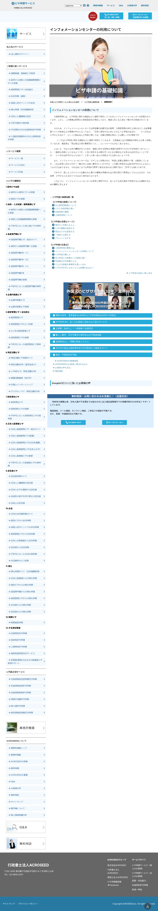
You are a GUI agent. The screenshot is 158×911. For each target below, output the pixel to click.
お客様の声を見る (61, 368)
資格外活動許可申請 (19, 699)
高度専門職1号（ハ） (19, 266)
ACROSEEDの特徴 (18, 761)
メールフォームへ (114, 422)
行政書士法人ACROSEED (28, 865)
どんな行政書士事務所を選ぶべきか (68, 264)
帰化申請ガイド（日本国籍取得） (25, 571)
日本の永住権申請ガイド (21, 514)
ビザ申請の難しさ (60, 254)
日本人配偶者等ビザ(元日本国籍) (24, 442)
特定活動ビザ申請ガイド (21, 358)
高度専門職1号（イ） (19, 253)
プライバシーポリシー (28, 904)
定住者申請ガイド (18, 476)
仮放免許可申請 (17, 640)
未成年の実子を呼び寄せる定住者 (25, 496)
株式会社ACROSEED (116, 865)
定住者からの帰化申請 (20, 612)
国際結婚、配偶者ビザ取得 (22, 73)
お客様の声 (132, 5)
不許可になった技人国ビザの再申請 (24, 227)
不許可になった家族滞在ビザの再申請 (24, 417)
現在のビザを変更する (62, 231)
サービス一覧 (16, 158)
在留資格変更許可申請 (20, 686)
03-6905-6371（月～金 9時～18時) (111, 16)
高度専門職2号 (16, 273)
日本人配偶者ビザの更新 (21, 456)
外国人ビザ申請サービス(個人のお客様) (64, 102)
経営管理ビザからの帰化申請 (23, 598)
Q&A (121, 5)
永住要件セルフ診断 (19, 560)
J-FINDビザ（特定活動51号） (23, 371)
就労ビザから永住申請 (20, 520)
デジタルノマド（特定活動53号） (25, 391)
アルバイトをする (60, 238)
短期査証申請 (16, 622)
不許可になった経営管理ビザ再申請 (24, 346)
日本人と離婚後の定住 (20, 116)
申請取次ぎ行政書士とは (63, 261)
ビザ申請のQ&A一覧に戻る (138, 273)
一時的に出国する (60, 235)
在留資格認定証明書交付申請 (23, 679)
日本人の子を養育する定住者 (23, 489)
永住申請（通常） (18, 96)
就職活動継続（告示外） (21, 378)
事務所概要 (98, 5)
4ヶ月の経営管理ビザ (19, 331)
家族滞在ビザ (16, 402)
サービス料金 (16, 172)
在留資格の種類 (59, 212)
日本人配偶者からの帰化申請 (23, 578)
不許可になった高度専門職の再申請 (24, 288)
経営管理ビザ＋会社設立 (21, 89)
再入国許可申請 (17, 706)
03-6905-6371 (73, 422)
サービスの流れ (17, 165)
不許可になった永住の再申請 (23, 554)
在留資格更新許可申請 (20, 692)
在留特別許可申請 (18, 633)
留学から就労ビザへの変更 (22, 192)
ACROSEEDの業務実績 (65, 361)
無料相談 (145, 5)
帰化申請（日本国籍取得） (22, 109)
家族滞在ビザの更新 (19, 409)
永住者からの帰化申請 (20, 605)
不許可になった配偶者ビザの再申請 (24, 464)
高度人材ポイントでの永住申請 (24, 527)
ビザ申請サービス (23, 3)
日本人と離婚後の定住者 (21, 483)
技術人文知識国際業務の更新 (23, 219)
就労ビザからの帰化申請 (21, 585)
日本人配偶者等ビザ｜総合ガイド (25, 429)
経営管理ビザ (16, 317)
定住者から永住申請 (19, 547)
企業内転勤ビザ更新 (19, 306)
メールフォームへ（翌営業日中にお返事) (141, 16)
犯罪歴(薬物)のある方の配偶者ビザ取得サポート (25, 661)
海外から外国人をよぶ (62, 225)
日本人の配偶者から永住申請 (23, 540)
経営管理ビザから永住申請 (22, 534)
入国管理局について (61, 215)
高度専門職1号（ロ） (19, 259)
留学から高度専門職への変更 (23, 246)
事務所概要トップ (18, 748)
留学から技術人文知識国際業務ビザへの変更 (24, 81)
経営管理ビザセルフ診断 (21, 324)
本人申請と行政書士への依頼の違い (68, 258)
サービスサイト (139, 860)
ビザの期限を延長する (62, 228)
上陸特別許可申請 (18, 647)
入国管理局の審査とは (62, 248)
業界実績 (14, 768)
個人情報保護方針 (18, 815)
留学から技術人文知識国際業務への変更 (24, 211)
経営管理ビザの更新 (19, 337)
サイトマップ (16, 802)
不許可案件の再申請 (19, 123)
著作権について (17, 808)
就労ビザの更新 (17, 199)
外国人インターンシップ (21, 384)
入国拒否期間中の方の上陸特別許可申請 (24, 138)
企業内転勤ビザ (17, 300)
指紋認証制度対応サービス (22, 653)
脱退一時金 (137, 889)
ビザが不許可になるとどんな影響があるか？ (72, 268)
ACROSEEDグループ (116, 860)
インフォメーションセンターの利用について (72, 251)
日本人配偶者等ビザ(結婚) (21, 436)
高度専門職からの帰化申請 (22, 591)
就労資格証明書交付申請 (21, 712)
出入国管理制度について (63, 205)
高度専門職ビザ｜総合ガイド (23, 239)
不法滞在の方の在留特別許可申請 (25, 129)
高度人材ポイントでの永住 (22, 103)
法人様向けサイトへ (19, 54)
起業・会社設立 (139, 880)
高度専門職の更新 (18, 279)
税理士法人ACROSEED (117, 877)
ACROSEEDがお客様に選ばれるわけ (69, 364)
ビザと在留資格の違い (62, 208)
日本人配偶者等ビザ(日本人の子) (24, 449)
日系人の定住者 (17, 503)
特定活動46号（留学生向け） (23, 364)
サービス (111, 5)
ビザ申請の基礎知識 (91, 102)
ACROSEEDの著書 (18, 775)
